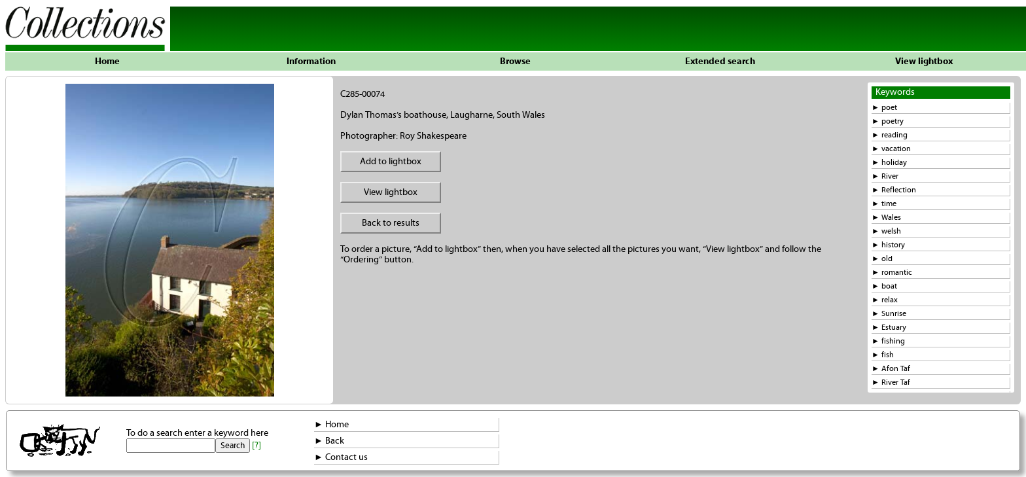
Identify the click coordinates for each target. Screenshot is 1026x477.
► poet (884, 107)
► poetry (888, 121)
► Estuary (889, 327)
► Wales (886, 217)
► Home (331, 424)
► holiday (889, 162)
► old (882, 259)
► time (884, 204)
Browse (515, 61)
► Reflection (894, 190)
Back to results (390, 223)
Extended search (720, 61)
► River (885, 176)
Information (311, 61)
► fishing (888, 341)
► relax (885, 300)
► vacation (891, 149)
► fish (883, 355)
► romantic (892, 272)
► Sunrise (889, 313)
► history (888, 245)
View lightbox (924, 61)
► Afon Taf (891, 368)
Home (107, 61)
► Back (329, 441)
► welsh (886, 231)
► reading (890, 135)
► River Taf (891, 382)
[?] (256, 445)
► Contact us (341, 457)
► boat (884, 286)
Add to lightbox (390, 161)
